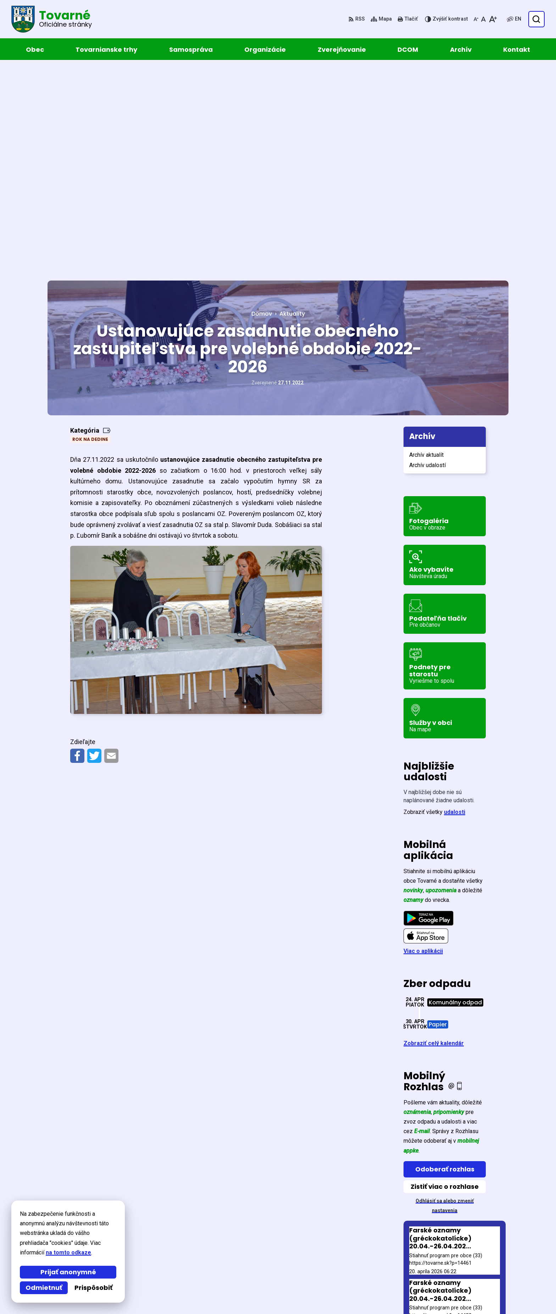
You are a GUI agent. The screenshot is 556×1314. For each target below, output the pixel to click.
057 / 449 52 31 (451, 1269)
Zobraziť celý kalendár (434, 834)
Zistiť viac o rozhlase (445, 976)
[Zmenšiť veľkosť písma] (476, 19)
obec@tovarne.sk (455, 1278)
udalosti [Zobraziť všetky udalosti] (454, 602)
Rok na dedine (90, 230)
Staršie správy (428, 1121)
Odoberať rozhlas (444, 959)
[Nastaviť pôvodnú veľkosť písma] (483, 19)
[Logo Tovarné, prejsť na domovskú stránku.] (51, 19)
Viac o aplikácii (423, 741)
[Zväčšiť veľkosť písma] (492, 19)
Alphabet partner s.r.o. (144, 1218)
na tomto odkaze (68, 1252)
